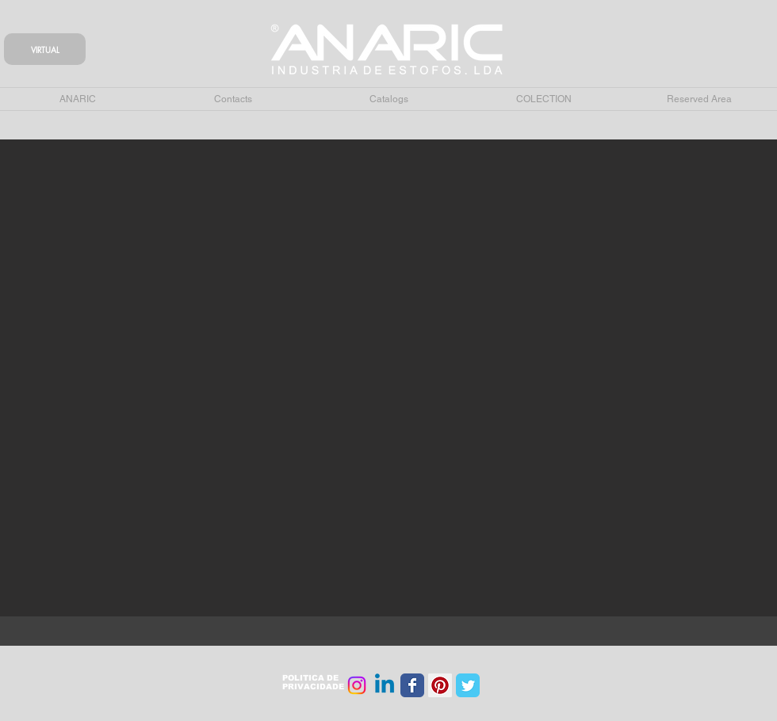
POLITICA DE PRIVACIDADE (313, 682)
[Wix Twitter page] (468, 685)
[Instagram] (357, 685)
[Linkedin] (384, 685)
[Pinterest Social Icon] (440, 685)
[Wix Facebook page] (412, 685)
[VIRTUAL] (45, 49)
